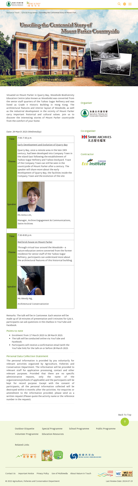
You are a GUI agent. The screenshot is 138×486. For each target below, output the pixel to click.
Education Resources (53, 434)
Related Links (22, 445)
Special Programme (52, 429)
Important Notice (26, 473)
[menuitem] (124, 4)
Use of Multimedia (60, 473)
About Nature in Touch (80, 473)
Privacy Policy (43, 473)
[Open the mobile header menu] (130, 4)
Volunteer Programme (26, 434)
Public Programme (105, 429)
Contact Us (10, 473)
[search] (119, 4)
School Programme (79, 429)
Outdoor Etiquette (24, 429)
